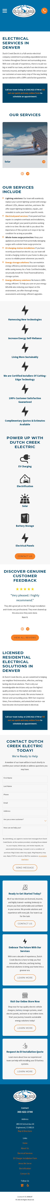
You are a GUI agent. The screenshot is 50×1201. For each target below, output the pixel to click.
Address (7, 811)
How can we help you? (12, 828)
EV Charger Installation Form (25, 1158)
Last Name (8, 786)
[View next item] (27, 173)
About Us (25, 1148)
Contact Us (25, 556)
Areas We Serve (25, 1163)
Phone (6, 794)
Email (6, 803)
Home (25, 1143)
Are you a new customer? (14, 819)
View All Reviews (25, 637)
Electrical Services (25, 1153)
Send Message (25, 867)
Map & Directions (25, 1131)
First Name (8, 778)
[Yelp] (27, 1185)
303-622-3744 (25, 1111)
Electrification (25, 1168)
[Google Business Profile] (22, 1185)
